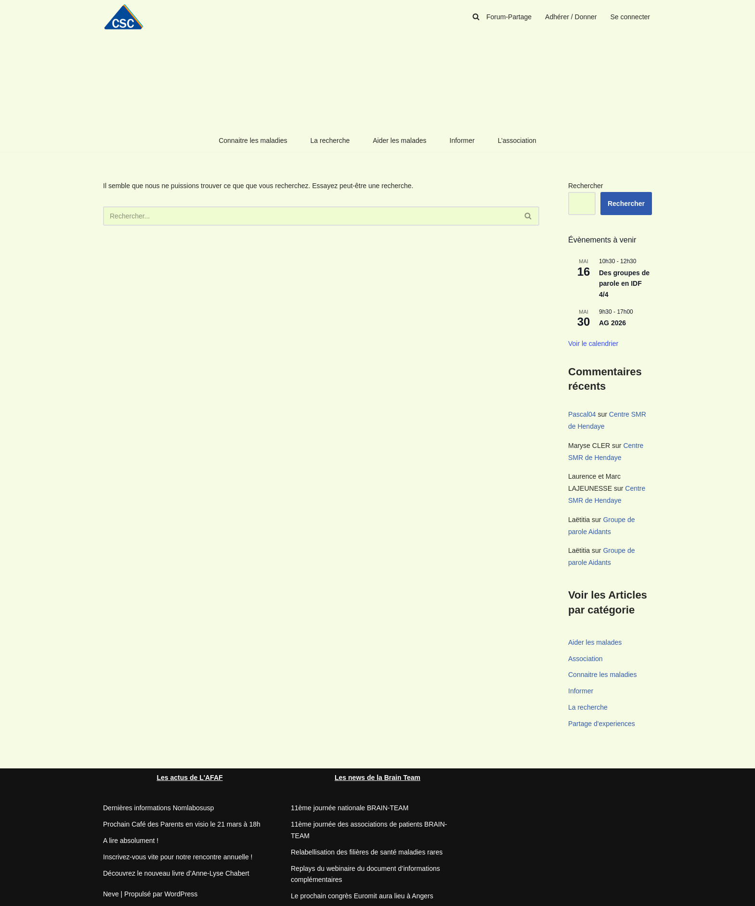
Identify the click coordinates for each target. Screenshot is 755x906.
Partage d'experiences (601, 723)
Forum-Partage (509, 17)
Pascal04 (582, 414)
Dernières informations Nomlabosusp (158, 808)
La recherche (330, 140)
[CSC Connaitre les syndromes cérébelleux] (127, 16)
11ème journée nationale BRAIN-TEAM (349, 808)
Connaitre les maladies (253, 140)
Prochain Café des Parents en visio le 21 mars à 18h (181, 824)
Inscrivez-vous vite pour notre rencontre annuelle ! (178, 857)
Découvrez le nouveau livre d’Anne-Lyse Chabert (176, 873)
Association (585, 659)
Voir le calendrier (593, 343)
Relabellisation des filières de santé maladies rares (367, 852)
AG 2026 (612, 323)
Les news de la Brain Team (377, 777)
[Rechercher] (476, 16)
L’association (517, 140)
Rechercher (585, 186)
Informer (462, 140)
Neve (111, 894)
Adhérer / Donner (571, 17)
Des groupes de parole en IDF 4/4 (624, 283)
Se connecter (631, 17)
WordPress (180, 894)
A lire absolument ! (130, 840)
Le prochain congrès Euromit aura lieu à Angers (362, 896)
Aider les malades (399, 140)
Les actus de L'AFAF (189, 777)
